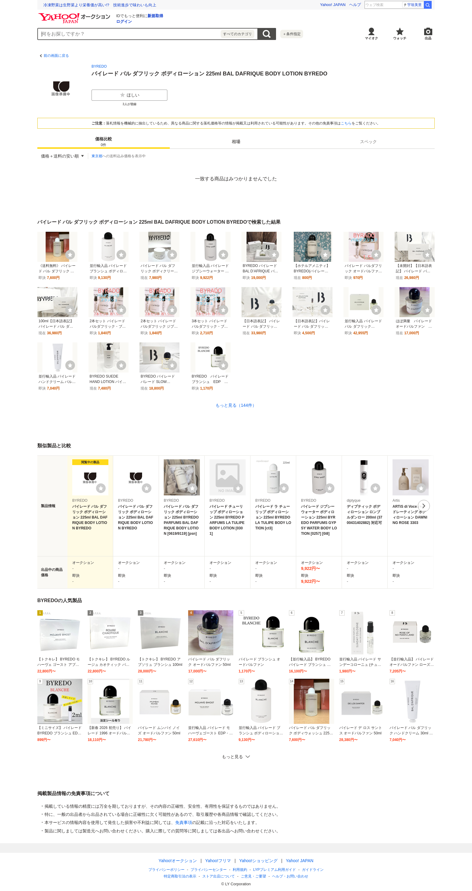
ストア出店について (218, 876)
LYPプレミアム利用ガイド (274, 870)
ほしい (129, 95)
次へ (424, 506)
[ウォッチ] (70, 254)
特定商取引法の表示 (180, 876)
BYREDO (99, 66)
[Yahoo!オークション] (75, 15)
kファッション (408, 5)
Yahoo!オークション (178, 860)
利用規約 (240, 870)
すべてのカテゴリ (237, 34)
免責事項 (183, 822)
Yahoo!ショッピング (258, 860)
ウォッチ (399, 38)
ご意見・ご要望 (253, 876)
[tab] (103, 141)
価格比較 (103, 142)
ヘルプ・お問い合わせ (290, 876)
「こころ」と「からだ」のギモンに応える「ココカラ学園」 (96, 5)
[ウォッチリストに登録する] (101, 488)
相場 (236, 141)
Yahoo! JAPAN (333, 4)
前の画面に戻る (56, 56)
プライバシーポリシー (166, 870)
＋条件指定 (292, 34)
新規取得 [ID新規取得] (155, 16)
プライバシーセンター (209, 870)
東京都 (97, 156)
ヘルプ (355, 4)
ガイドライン (313, 870)
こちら (346, 123)
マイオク (371, 38)
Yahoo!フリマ (218, 860)
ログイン (124, 21)
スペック (368, 141)
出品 (428, 38)
